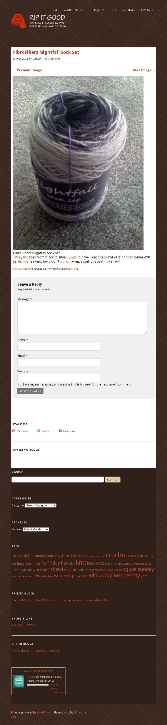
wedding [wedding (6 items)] (82, 576)
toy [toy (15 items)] (37, 576)
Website (22, 371)
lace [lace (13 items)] (90, 563)
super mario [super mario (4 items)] (26, 576)
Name (22, 340)
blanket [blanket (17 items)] (69, 555)
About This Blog (75, 10)
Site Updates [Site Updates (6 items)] (80, 570)
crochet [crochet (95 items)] (116, 555)
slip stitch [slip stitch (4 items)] (100, 570)
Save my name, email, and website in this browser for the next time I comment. (77, 384)
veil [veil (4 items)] (43, 576)
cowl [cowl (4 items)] (102, 556)
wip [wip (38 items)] (93, 575)
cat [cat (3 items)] (88, 556)
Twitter (45, 431)
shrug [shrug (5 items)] (67, 570)
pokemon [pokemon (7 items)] (137, 563)
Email (22, 355)
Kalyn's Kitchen (21, 650)
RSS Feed (22, 431)
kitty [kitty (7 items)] (71, 563)
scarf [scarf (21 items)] (45, 569)
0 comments (52, 58)
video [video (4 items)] (48, 576)
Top (13, 716)
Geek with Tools (21, 600)
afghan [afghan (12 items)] (29, 556)
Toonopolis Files (71, 600)
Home (54, 10)
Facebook (69, 431)
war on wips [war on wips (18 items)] (64, 575)
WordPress (44, 712)
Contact (147, 10)
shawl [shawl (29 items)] (56, 569)
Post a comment (23, 268)
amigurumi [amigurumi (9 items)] (44, 556)
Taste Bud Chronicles (47, 650)
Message (24, 299)
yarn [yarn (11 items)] (144, 576)
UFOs (114, 10)
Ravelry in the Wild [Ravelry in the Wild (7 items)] (25, 570)
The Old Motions (46, 600)
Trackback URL (69, 268)
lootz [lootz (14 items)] (99, 563)
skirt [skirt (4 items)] (91, 570)
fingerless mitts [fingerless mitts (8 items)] (29, 563)
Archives (129, 10)
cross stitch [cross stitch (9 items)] (137, 556)
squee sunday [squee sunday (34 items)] (138, 569)
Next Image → (143, 70)
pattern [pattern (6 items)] (124, 563)
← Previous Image (27, 70)
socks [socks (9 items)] (111, 570)
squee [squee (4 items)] (119, 570)
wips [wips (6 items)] (101, 576)
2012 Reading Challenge (38, 670)
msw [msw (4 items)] (116, 563)
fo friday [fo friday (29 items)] (50, 563)
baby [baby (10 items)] (57, 556)
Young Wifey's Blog (97, 600)
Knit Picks (17, 625)
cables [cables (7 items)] (82, 556)
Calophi (31, 676)
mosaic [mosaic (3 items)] (108, 563)
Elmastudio (81, 712)
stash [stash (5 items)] (15, 576)
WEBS (30, 625)
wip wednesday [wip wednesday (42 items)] (122, 575)
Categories (18, 505)
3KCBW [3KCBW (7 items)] (17, 556)
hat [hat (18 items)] (64, 563)
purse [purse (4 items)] (148, 563)
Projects (99, 10)
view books (58, 692)
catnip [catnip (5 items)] (95, 556)
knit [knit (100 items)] (81, 562)
